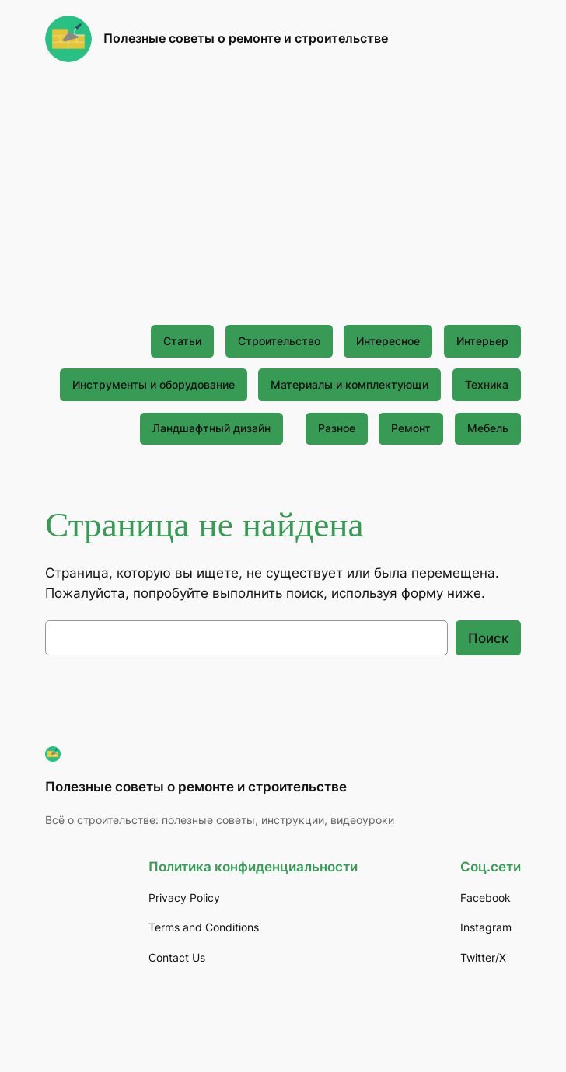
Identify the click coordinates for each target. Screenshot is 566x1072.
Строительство (279, 340)
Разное (336, 428)
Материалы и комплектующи (349, 384)
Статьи (182, 340)
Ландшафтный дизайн (211, 428)
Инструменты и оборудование (153, 384)
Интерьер (482, 340)
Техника (486, 384)
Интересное (388, 340)
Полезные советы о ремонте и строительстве (245, 38)
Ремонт (411, 428)
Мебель (487, 428)
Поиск (488, 638)
